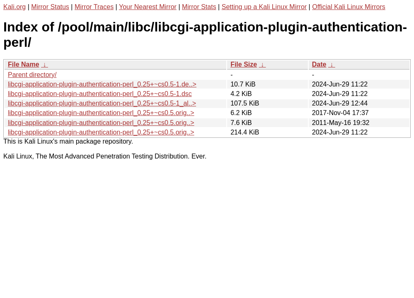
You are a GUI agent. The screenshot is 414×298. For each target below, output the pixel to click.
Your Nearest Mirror (148, 6)
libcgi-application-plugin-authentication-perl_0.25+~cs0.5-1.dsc (100, 93)
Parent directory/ (32, 74)
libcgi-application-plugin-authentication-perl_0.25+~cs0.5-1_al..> (102, 103)
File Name (23, 64)
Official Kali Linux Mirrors (348, 6)
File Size (243, 64)
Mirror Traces (94, 6)
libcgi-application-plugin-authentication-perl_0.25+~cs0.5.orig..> (101, 112)
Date (319, 64)
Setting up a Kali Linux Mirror (264, 6)
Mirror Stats (199, 6)
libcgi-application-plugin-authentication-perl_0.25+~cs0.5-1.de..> (102, 84)
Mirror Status (50, 6)
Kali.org (14, 6)
